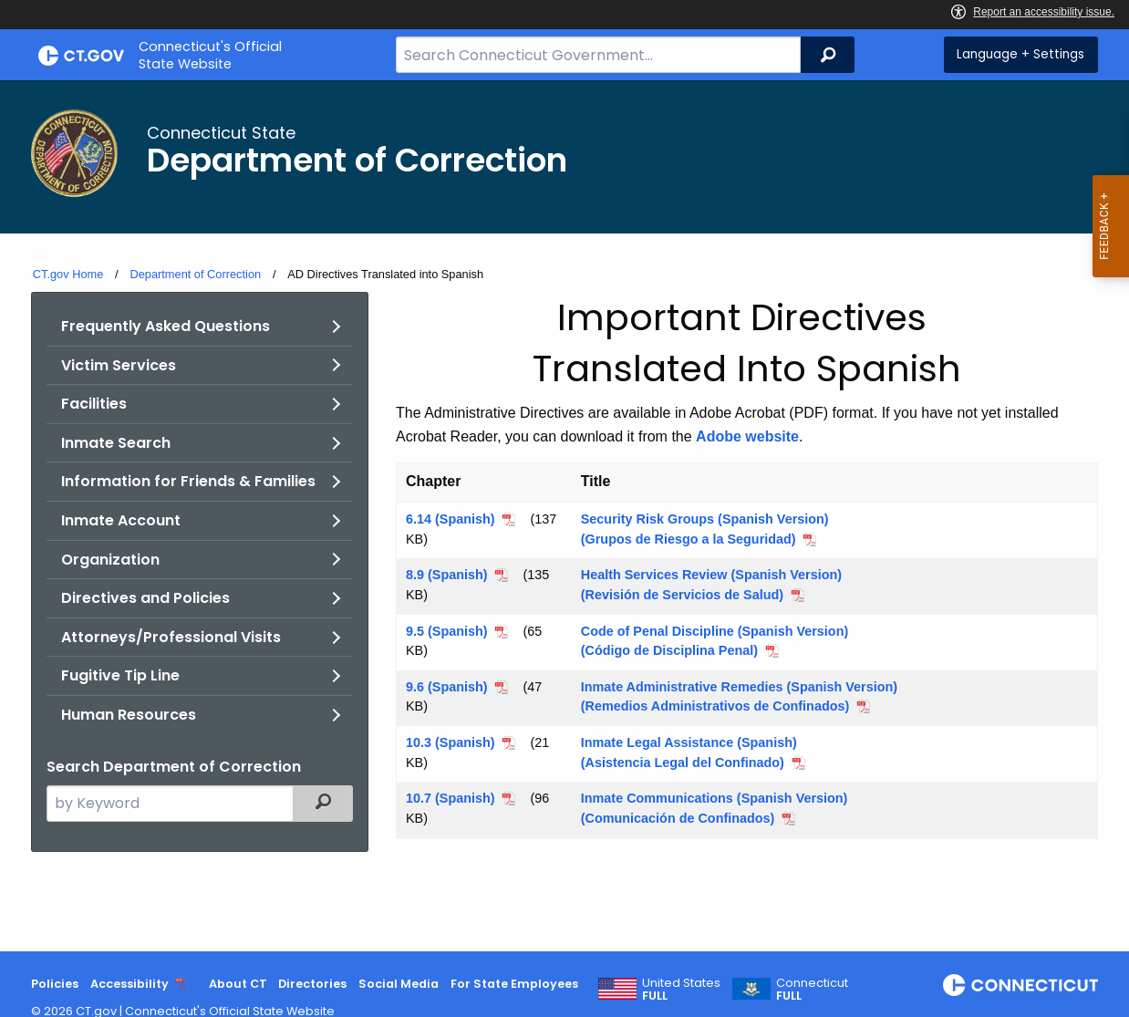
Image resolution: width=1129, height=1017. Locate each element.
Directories (312, 983)
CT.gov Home (68, 274)
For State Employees (514, 983)
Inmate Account (121, 520)
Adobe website (747, 436)
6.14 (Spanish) (450, 519)
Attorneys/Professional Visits (171, 637)
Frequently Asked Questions (165, 326)
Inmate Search (116, 442)
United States (681, 989)
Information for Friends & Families (188, 481)
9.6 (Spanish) (447, 687)
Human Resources (128, 714)
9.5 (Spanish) (447, 631)
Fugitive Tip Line (120, 675)
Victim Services (118, 365)
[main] (564, 515)
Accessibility (129, 983)
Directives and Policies (145, 597)
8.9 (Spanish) (447, 574)
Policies (54, 983)
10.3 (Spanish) (450, 742)
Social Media (398, 983)
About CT (238, 983)
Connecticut (812, 989)
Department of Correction (195, 274)
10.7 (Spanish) (450, 798)
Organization (110, 559)
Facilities (94, 403)
